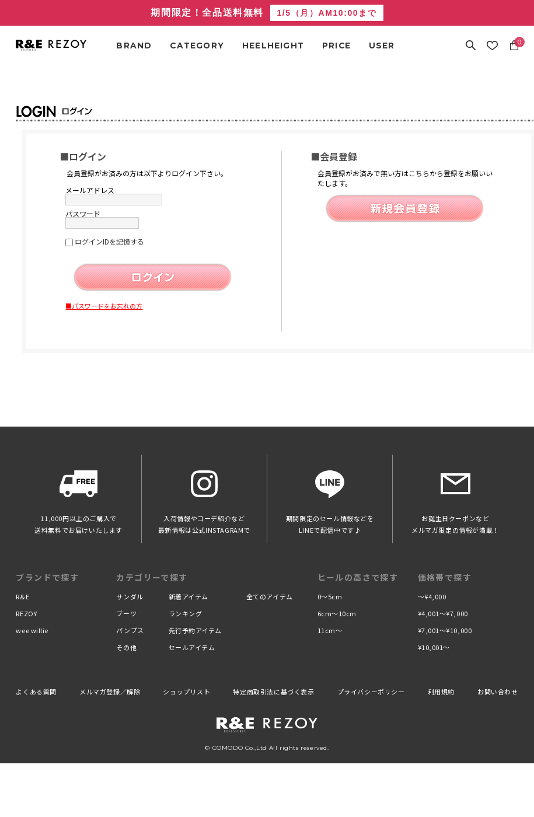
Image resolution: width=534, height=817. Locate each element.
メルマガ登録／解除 (109, 691)
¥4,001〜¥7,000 (443, 613)
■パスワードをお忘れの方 (103, 305)
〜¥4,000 (432, 596)
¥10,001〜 (434, 647)
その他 (126, 647)
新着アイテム (188, 596)
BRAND (134, 45)
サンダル (129, 596)
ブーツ (126, 613)
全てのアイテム (269, 596)
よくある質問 (36, 691)
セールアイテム (192, 647)
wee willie (32, 630)
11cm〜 (330, 630)
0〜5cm (330, 596)
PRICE (336, 45)
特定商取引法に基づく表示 (273, 691)
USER (382, 45)
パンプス (130, 630)
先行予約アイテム (195, 630)
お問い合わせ (497, 691)
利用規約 (441, 691)
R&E (22, 596)
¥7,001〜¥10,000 (445, 630)
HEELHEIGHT (273, 45)
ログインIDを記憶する (109, 241)
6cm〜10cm (337, 613)
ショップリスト (186, 691)
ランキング (186, 613)
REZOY (26, 613)
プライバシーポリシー (371, 691)
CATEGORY (197, 45)
